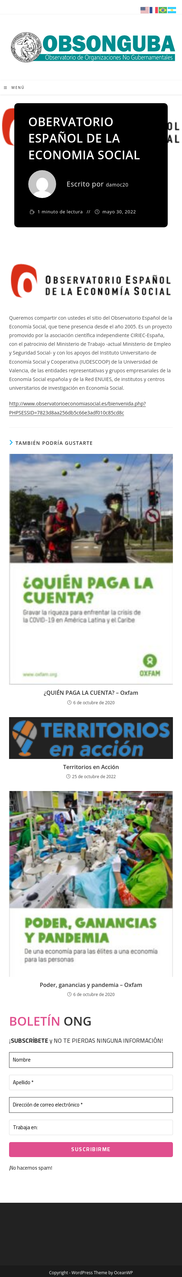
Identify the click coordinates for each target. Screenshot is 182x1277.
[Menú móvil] (14, 87)
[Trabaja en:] (91, 1127)
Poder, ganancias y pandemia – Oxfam (91, 985)
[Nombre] (91, 1060)
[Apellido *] (91, 1082)
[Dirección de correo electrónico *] (91, 1105)
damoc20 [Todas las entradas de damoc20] (117, 184)
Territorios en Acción (91, 767)
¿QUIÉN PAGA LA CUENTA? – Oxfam (91, 693)
